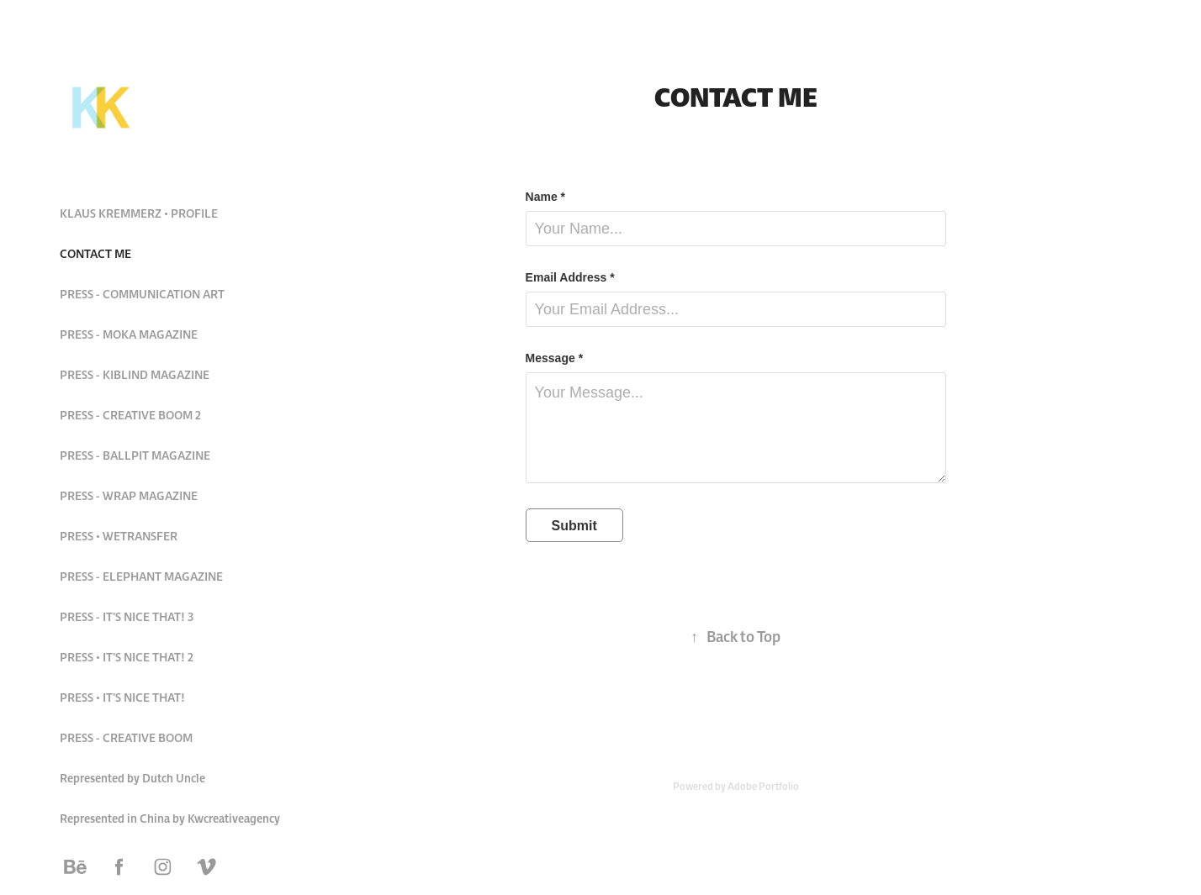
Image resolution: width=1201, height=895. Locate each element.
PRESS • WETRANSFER (118, 536)
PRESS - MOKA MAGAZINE (129, 334)
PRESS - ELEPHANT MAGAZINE (141, 576)
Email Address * (570, 277)
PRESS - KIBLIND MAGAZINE (134, 374)
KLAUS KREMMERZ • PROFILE (139, 213)
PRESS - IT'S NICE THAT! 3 (126, 616)
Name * (545, 197)
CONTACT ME (95, 253)
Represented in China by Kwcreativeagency (170, 818)
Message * (554, 358)
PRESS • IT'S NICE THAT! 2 (126, 657)
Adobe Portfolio (763, 786)
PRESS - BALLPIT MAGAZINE (135, 455)
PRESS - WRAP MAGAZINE (129, 495)
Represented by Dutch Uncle (132, 778)
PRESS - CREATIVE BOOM (126, 737)
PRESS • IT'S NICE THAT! (122, 697)
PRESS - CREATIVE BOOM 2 (130, 415)
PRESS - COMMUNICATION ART (142, 294)
